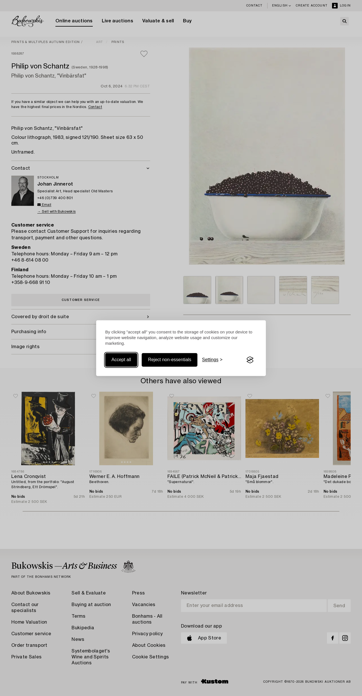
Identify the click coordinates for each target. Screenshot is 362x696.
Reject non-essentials (169, 359)
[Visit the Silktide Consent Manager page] (250, 360)
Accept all (121, 359)
